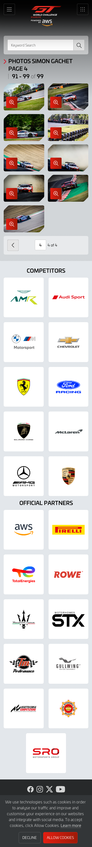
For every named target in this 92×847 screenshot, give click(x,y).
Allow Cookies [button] (60, 837)
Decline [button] (29, 837)
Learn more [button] (71, 825)
